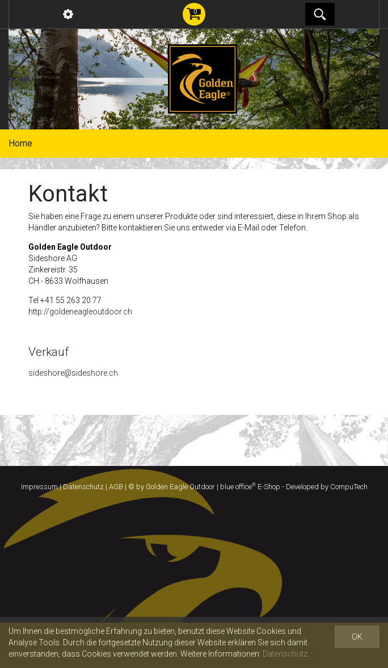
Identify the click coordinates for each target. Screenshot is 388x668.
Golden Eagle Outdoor (180, 486)
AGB (116, 486)
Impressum (39, 486)
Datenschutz (83, 486)
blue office (238, 486)
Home (20, 143)
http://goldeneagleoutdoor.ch (80, 311)
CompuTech (349, 486)
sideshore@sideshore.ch (73, 372)
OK (357, 636)
